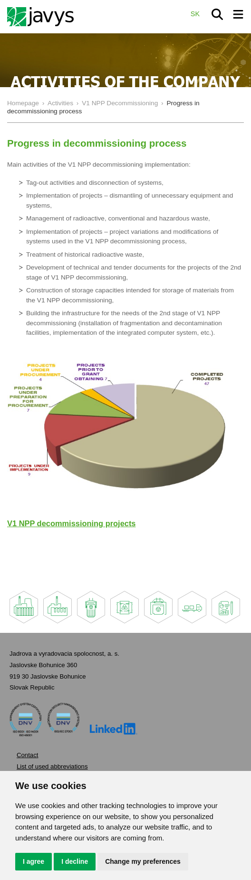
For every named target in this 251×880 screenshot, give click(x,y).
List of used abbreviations (52, 766)
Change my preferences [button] (143, 861)
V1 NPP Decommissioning (120, 103)
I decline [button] (74, 861)
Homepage (23, 103)
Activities (60, 103)
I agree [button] (33, 861)
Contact (27, 755)
